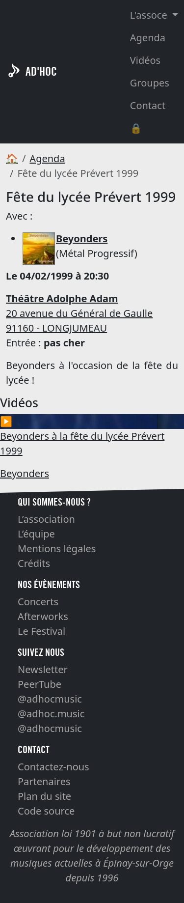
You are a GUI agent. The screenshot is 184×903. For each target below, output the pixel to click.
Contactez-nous (53, 766)
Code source (46, 811)
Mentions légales (57, 548)
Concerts (38, 601)
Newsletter (43, 669)
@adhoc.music (51, 713)
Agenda (147, 37)
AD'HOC (41, 71)
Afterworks (43, 616)
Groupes (149, 82)
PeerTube (39, 684)
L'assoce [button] (150, 15)
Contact (147, 105)
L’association (46, 519)
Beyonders (24, 473)
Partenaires (44, 781)
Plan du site (44, 796)
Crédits (34, 563)
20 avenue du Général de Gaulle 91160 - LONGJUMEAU (79, 313)
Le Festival (41, 631)
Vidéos (145, 60)
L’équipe (36, 533)
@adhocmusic (50, 698)
